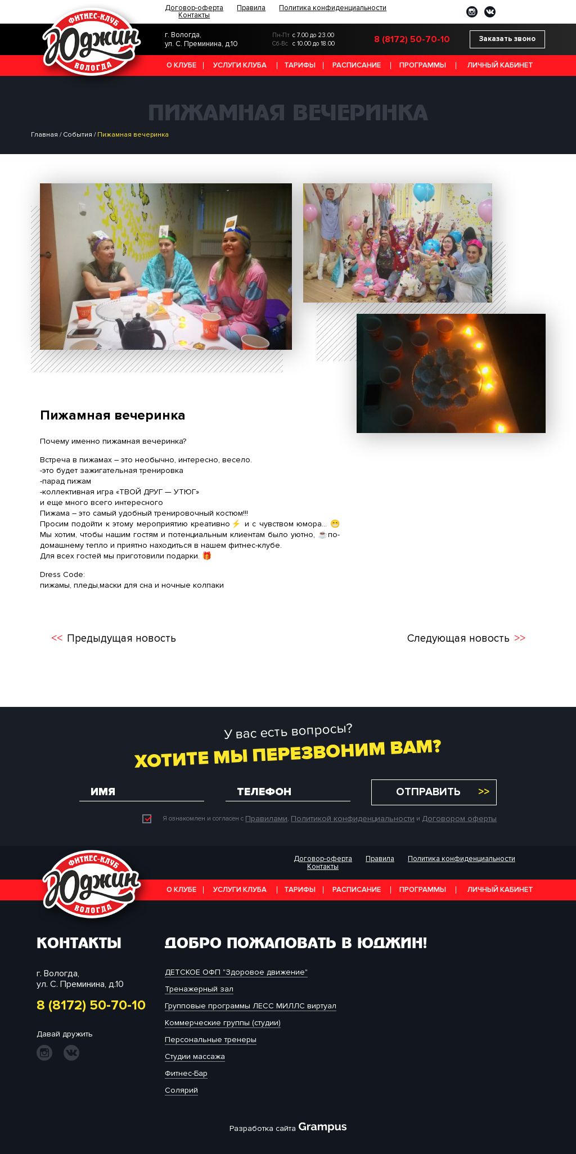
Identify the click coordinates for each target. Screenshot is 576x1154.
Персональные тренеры (210, 1039)
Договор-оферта (194, 8)
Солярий (181, 1090)
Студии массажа (195, 1056)
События (77, 134)
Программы (422, 65)
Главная (44, 134)
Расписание (356, 65)
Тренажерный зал (199, 989)
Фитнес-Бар (186, 1073)
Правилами (266, 819)
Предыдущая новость (121, 638)
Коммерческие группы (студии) (223, 1022)
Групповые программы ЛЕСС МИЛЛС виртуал (250, 1006)
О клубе (181, 65)
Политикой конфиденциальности (353, 819)
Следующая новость (458, 638)
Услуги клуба (240, 65)
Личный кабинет (500, 65)
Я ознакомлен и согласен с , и (319, 818)
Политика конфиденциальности (332, 8)
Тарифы (300, 65)
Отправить (428, 792)
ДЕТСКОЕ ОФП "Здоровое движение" (236, 972)
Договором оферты (459, 819)
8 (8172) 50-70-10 (412, 39)
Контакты (194, 15)
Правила (251, 8)
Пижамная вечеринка (133, 134)
